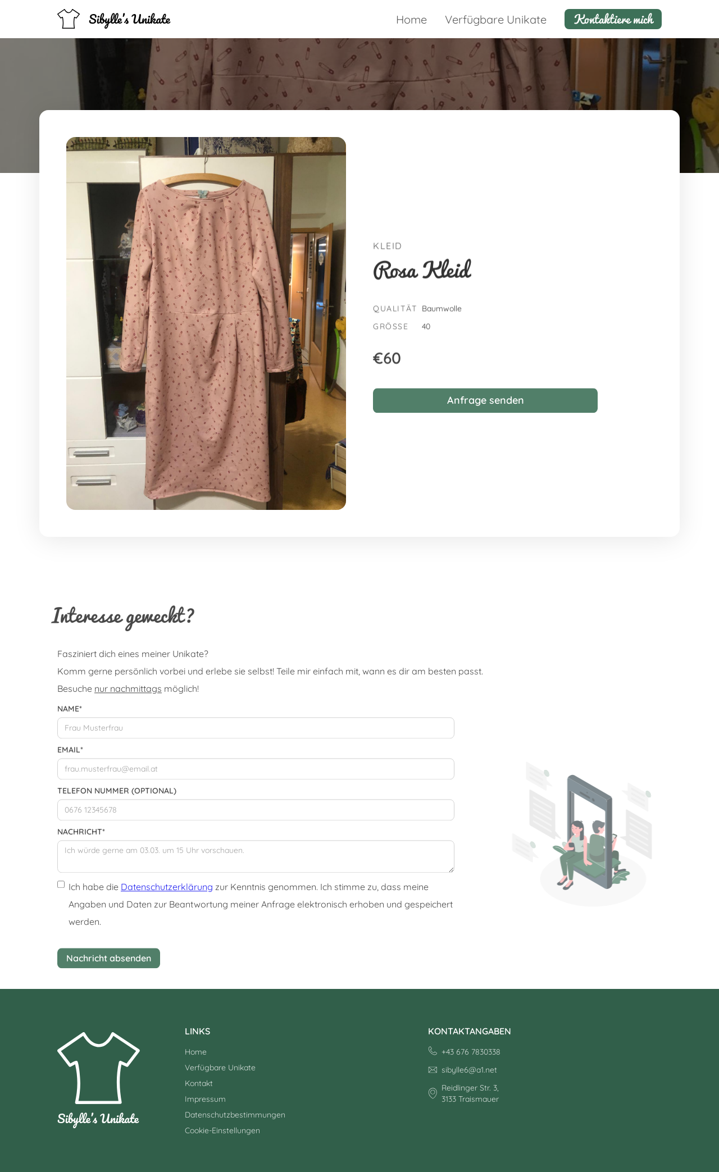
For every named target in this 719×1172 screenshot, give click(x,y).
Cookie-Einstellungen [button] (222, 1130)
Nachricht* (81, 838)
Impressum (205, 1099)
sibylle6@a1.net (469, 1070)
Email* (70, 756)
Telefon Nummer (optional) (116, 797)
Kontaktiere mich (613, 19)
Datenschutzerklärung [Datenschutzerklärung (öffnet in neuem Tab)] (167, 893)
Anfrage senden (485, 406)
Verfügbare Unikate (496, 19)
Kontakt (199, 1083)
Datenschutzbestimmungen (235, 1115)
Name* (69, 715)
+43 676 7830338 (471, 1052)
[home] (114, 19)
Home (411, 19)
